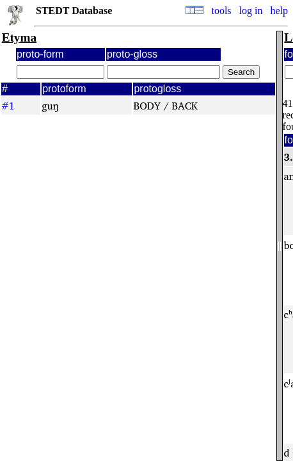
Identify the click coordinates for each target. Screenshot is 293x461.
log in (251, 10)
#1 (8, 105)
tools (221, 10)
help (279, 10)
